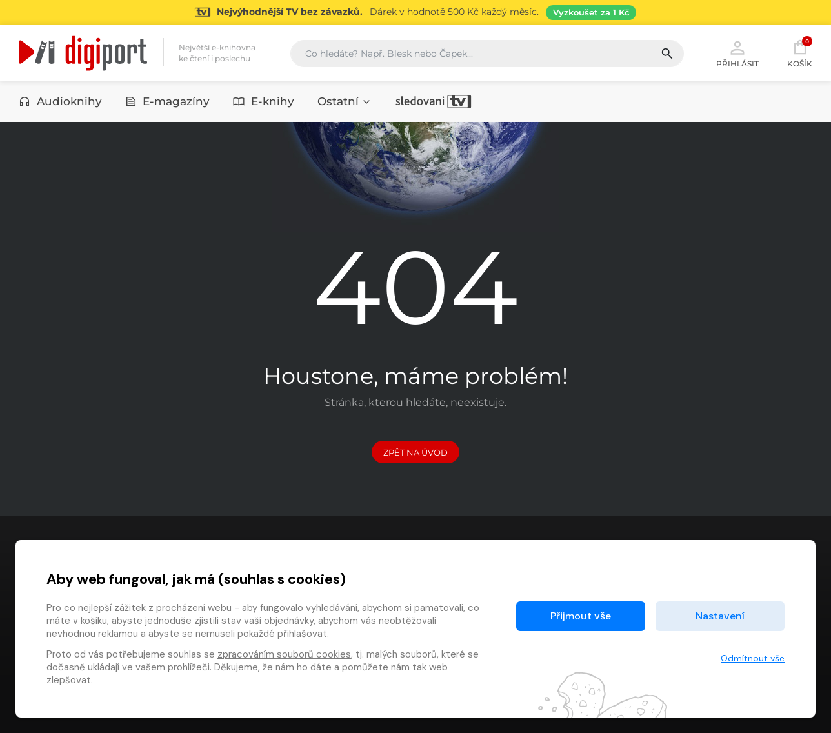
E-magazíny (167, 101)
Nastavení (720, 616)
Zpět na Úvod (415, 452)
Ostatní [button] (344, 101)
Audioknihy (60, 101)
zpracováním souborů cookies (284, 654)
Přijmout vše (580, 616)
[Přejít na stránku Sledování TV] (415, 12)
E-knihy (263, 101)
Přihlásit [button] (737, 53)
